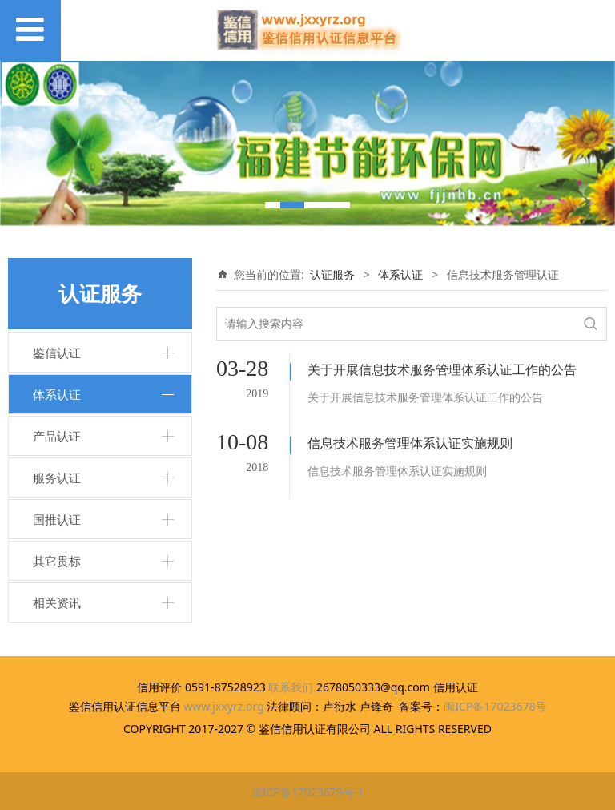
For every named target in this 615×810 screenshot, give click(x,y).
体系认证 (57, 394)
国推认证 (57, 519)
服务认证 (57, 477)
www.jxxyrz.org (223, 706)
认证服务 (332, 274)
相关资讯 (57, 602)
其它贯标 (57, 561)
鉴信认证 (57, 353)
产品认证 (57, 436)
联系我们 (290, 687)
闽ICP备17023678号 (495, 706)
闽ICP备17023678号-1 (307, 792)
